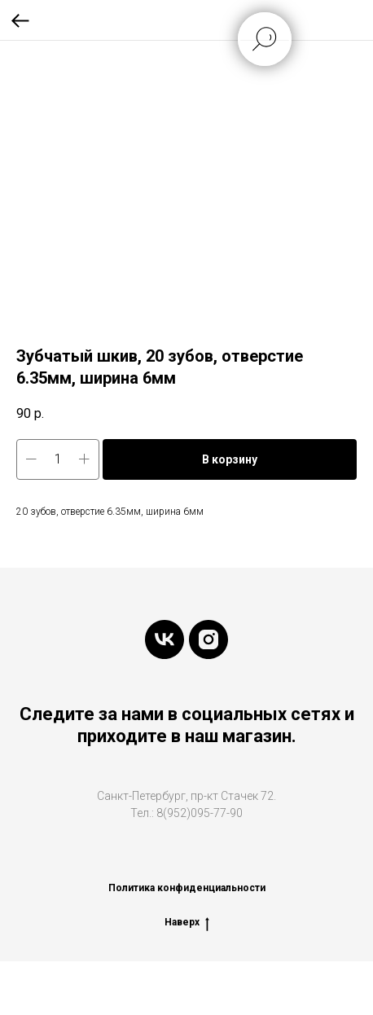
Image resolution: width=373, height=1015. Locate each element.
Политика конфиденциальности (186, 888)
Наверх (187, 922)
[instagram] (208, 639)
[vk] (164, 639)
